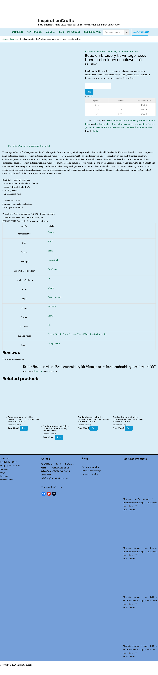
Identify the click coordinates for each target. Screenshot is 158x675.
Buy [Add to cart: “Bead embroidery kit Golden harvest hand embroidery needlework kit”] (59, 437)
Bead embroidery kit (121, 124)
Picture (51, 315)
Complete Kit (54, 343)
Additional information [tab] (29, 146)
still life (148, 127)
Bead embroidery (93, 51)
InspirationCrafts (56, 20)
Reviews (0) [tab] (45, 146)
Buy (89, 92)
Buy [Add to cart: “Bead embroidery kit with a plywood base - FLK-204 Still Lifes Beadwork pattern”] (93, 428)
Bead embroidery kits (111, 51)
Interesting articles (90, 467)
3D (49, 325)
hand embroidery (101, 127)
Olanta (95, 131)
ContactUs (4, 458)
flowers (151, 124)
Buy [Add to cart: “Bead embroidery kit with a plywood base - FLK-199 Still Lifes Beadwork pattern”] (24, 428)
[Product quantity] (98, 86)
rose (142, 127)
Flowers (125, 51)
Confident (52, 269)
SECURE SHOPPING (92, 32)
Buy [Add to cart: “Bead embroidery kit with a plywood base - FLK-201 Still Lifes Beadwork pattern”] (129, 428)
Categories (17, 32)
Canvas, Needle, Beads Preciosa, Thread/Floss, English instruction (77, 334)
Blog (61, 32)
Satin (50, 250)
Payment (4, 476)
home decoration (117, 127)
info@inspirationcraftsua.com (54, 478)
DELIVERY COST (8, 462)
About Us (50, 32)
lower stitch (53, 260)
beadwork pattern (139, 124)
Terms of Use (6, 469)
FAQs (2, 472)
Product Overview (90, 474)
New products (34, 32)
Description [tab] (13, 146)
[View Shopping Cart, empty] (140, 32)
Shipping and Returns (10, 465)
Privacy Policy (6, 479)
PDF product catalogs (91, 470)
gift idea (88, 127)
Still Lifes (134, 51)
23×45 (50, 241)
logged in (38, 371)
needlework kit (132, 127)
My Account (73, 32)
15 (49, 278)
